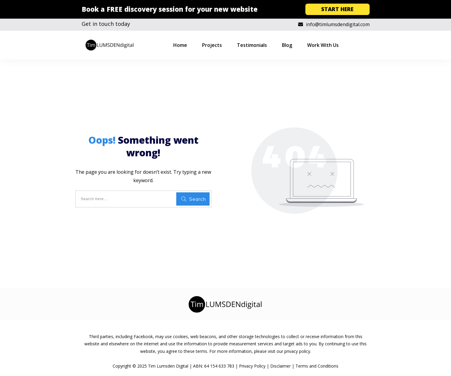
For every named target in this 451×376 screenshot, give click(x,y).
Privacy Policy (252, 366)
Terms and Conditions (316, 366)
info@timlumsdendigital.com (338, 24)
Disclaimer (280, 366)
